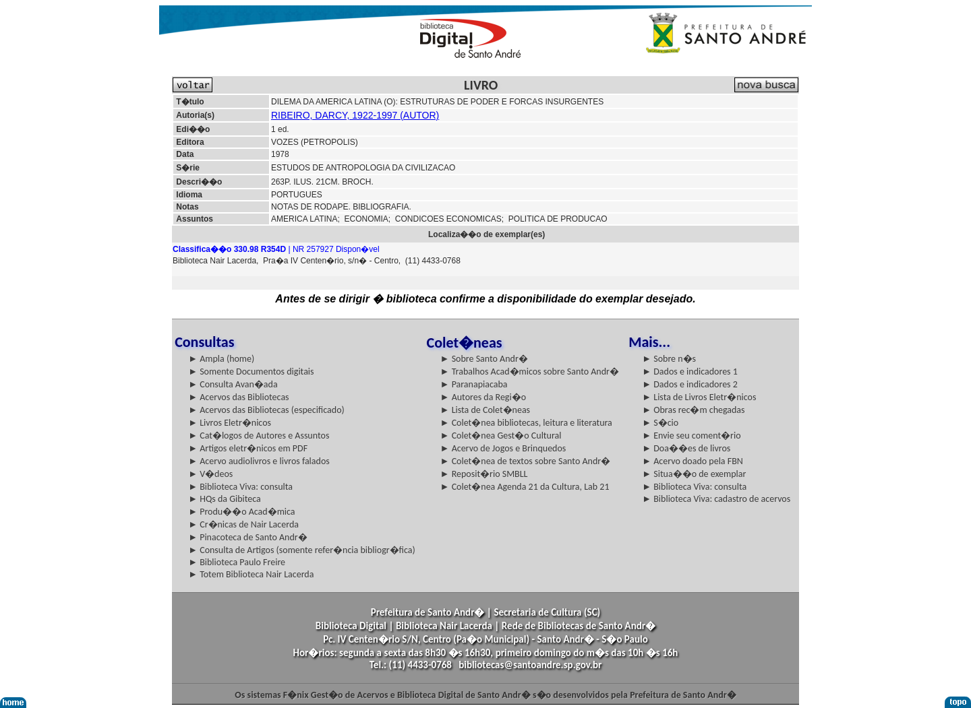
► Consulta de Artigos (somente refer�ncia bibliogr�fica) (301, 550)
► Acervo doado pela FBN (692, 461)
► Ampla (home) (221, 358)
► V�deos (210, 474)
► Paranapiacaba (474, 384)
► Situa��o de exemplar (694, 474)
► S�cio (660, 422)
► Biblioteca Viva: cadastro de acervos (716, 499)
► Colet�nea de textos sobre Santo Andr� (525, 461)
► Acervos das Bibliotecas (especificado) (266, 410)
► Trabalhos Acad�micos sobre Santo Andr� (529, 371)
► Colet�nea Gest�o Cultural (501, 435)
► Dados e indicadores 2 (690, 384)
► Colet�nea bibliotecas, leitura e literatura (526, 422)
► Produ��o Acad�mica (241, 511)
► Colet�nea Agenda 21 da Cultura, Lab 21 (525, 486)
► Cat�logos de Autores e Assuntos (258, 435)
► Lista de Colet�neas (485, 410)
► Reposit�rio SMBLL (484, 474)
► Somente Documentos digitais (251, 371)
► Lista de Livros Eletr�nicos (699, 397)
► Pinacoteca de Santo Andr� (247, 537)
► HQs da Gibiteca (224, 499)
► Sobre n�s (669, 358)
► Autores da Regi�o (483, 397)
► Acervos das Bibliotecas (238, 397)
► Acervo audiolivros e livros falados (259, 461)
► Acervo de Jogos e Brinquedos (503, 448)
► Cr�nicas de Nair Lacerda (243, 524)
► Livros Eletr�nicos (229, 422)
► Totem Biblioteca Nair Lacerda (251, 574)
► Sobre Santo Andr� (484, 358)
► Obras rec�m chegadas (693, 410)
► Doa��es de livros (686, 448)
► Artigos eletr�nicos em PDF (247, 448)
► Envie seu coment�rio (691, 435)
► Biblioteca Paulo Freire (236, 562)
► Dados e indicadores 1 (690, 371)
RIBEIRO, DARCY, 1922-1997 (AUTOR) (355, 115)
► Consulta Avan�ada (232, 384)
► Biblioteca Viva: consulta (240, 486)
